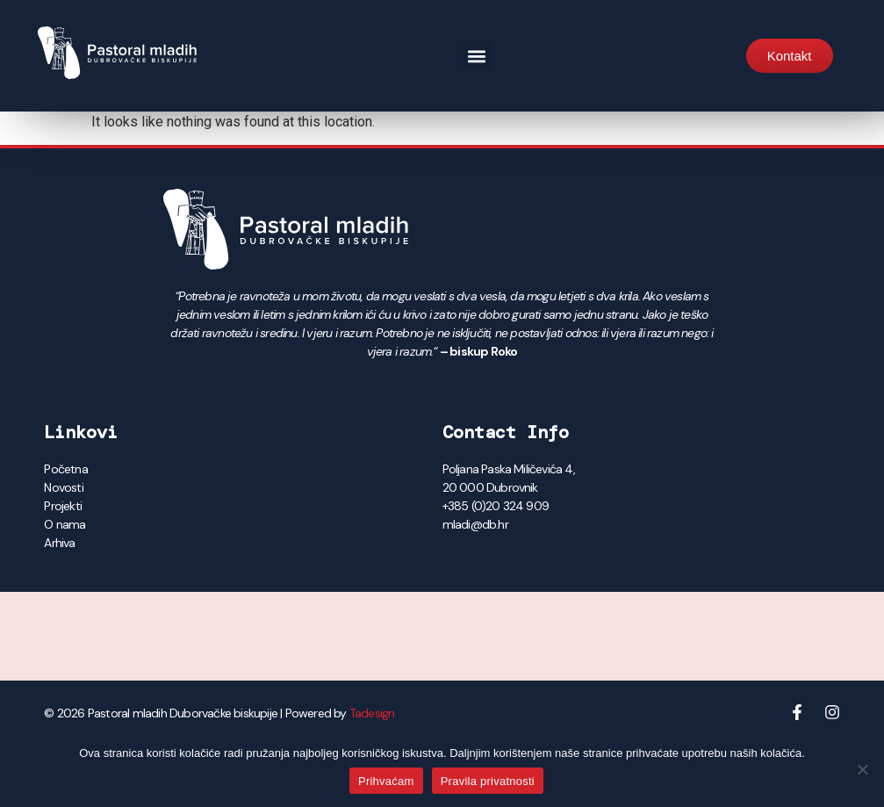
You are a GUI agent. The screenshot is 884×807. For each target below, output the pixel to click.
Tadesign (372, 713)
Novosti (63, 487)
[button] (477, 55)
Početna (65, 469)
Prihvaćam (386, 781)
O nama (64, 524)
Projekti (63, 506)
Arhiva (59, 543)
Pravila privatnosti (488, 781)
